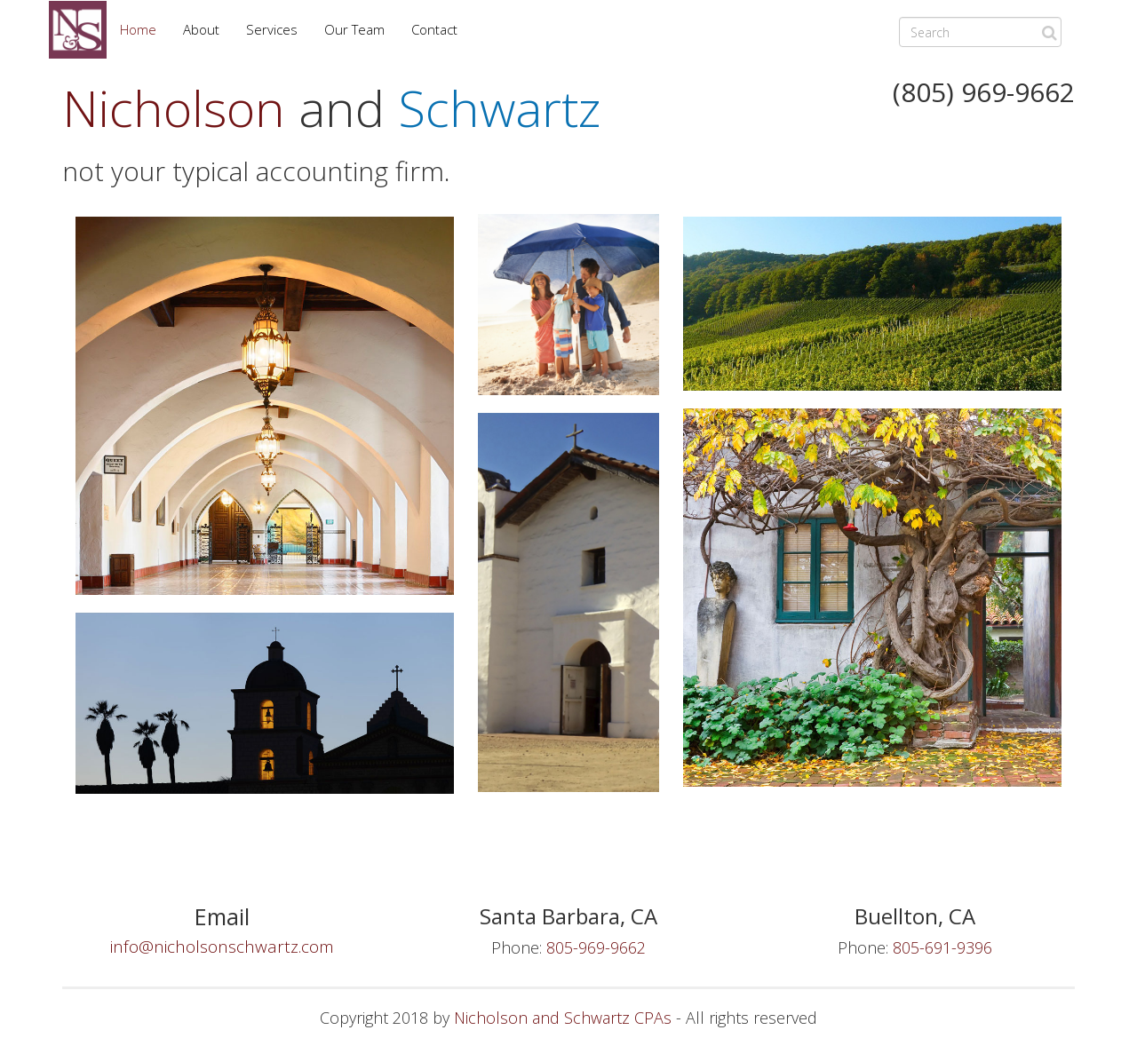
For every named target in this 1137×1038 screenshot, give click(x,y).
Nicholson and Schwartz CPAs (563, 1017)
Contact (434, 29)
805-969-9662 (596, 947)
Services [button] (272, 29)
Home (138, 29)
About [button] (201, 29)
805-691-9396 (942, 947)
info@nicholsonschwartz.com (222, 946)
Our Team (354, 29)
